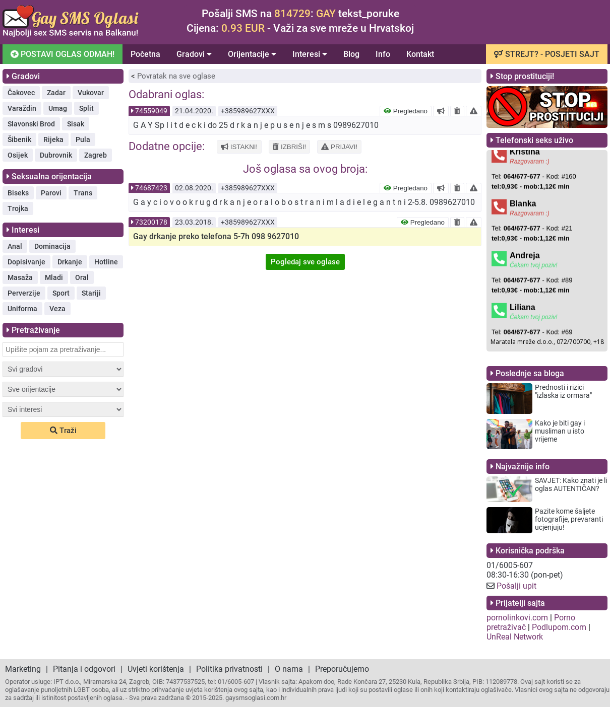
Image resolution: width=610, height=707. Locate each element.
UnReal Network (514, 637)
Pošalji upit (516, 586)
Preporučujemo (342, 669)
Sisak (75, 124)
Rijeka (53, 139)
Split (86, 108)
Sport (61, 293)
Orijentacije (252, 54)
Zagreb (95, 155)
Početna (145, 54)
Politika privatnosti (229, 669)
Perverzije (24, 293)
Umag (57, 108)
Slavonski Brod (31, 124)
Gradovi (194, 54)
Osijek (18, 155)
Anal (15, 246)
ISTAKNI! (239, 147)
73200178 (151, 222)
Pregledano (406, 111)
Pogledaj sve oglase (305, 261)
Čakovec (21, 93)
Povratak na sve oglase (176, 76)
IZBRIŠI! (289, 147)
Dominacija (52, 246)
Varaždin (22, 108)
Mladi (54, 277)
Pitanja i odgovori (84, 669)
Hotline (106, 262)
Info (383, 54)
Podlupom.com (559, 627)
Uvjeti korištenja (156, 669)
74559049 (151, 111)
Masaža (20, 277)
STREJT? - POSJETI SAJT (546, 54)
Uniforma (22, 309)
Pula (83, 139)
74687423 (151, 188)
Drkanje (69, 262)
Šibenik (19, 139)
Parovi (51, 193)
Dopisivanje (26, 262)
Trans (83, 193)
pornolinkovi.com (517, 617)
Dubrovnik (56, 155)
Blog (351, 54)
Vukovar (91, 93)
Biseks (18, 193)
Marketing (23, 669)
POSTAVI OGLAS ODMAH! (61, 53)
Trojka (18, 208)
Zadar (56, 93)
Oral (82, 277)
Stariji (91, 293)
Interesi (309, 54)
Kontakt (420, 54)
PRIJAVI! (339, 147)
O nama (289, 669)
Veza (57, 309)
